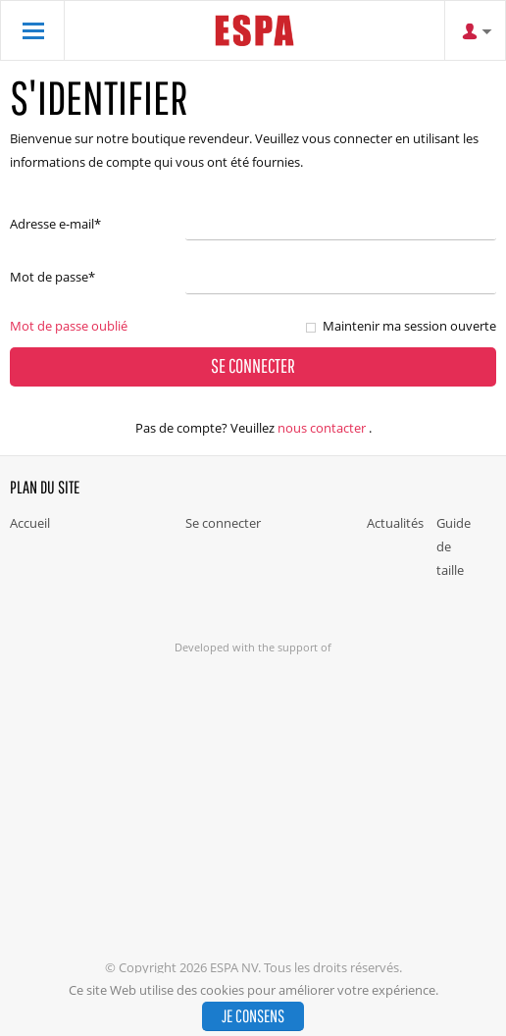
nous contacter (322, 428)
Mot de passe (52, 276)
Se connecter (223, 523)
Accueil (30, 523)
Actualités (395, 523)
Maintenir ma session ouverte (409, 326)
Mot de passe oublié (68, 326)
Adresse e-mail (55, 224)
